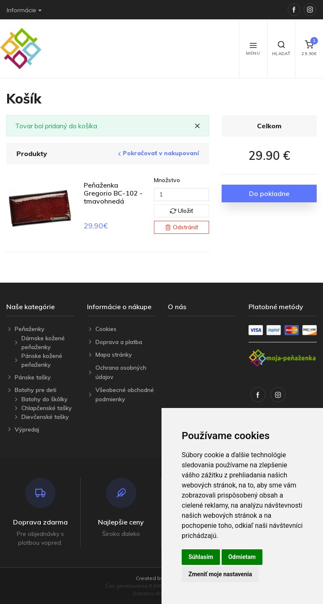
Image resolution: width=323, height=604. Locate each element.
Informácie (21, 10)
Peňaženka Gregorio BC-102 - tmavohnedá (113, 193)
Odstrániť (181, 227)
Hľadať (281, 48)
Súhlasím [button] (200, 557)
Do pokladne (269, 193)
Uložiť (181, 211)
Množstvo (167, 180)
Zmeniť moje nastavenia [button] (220, 574)
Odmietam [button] (242, 557)
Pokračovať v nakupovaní (157, 153)
